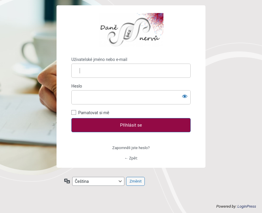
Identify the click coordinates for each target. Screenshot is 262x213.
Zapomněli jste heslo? (131, 148)
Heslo (76, 86)
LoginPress (246, 206)
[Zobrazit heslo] (185, 96)
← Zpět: (131, 158)
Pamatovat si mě (93, 112)
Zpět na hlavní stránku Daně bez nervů (131, 31)
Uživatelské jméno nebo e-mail (99, 59)
